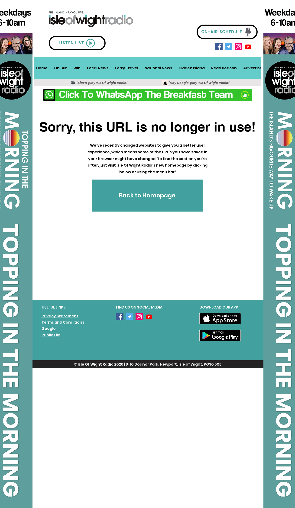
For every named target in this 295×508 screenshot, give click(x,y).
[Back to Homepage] (147, 196)
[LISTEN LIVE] (77, 43)
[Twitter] (228, 46)
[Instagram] (238, 46)
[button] (60, 68)
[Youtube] (248, 46)
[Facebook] (219, 46)
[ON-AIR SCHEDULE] (227, 32)
